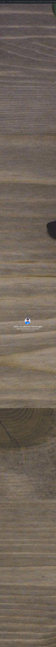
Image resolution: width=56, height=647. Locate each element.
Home (3, 1)
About (9, 1)
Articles (46, 1)
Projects (40, 1)
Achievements (32, 1)
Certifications (17, 1)
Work (24, 1)
